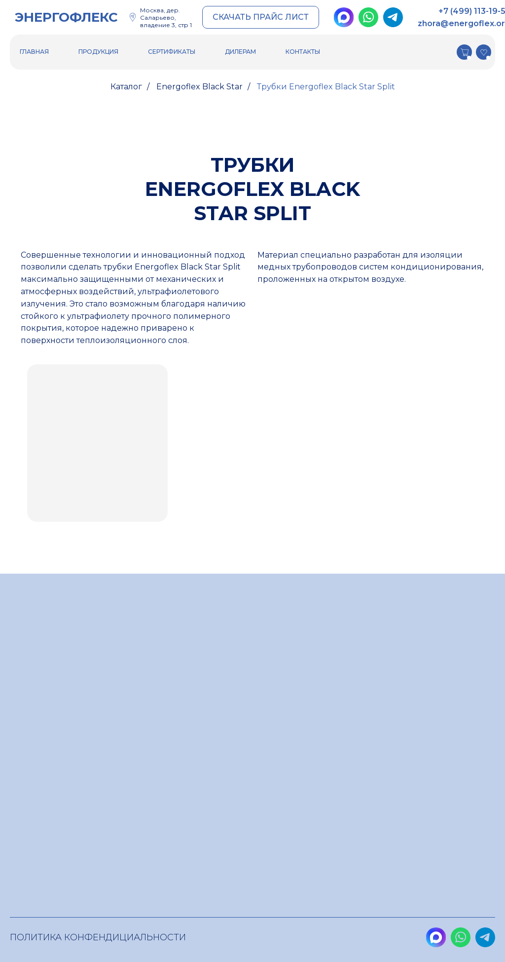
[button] (260, 17)
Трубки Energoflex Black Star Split (326, 86)
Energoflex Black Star (199, 86)
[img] (344, 17)
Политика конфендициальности (98, 937)
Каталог (126, 86)
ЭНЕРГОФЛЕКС (66, 17)
